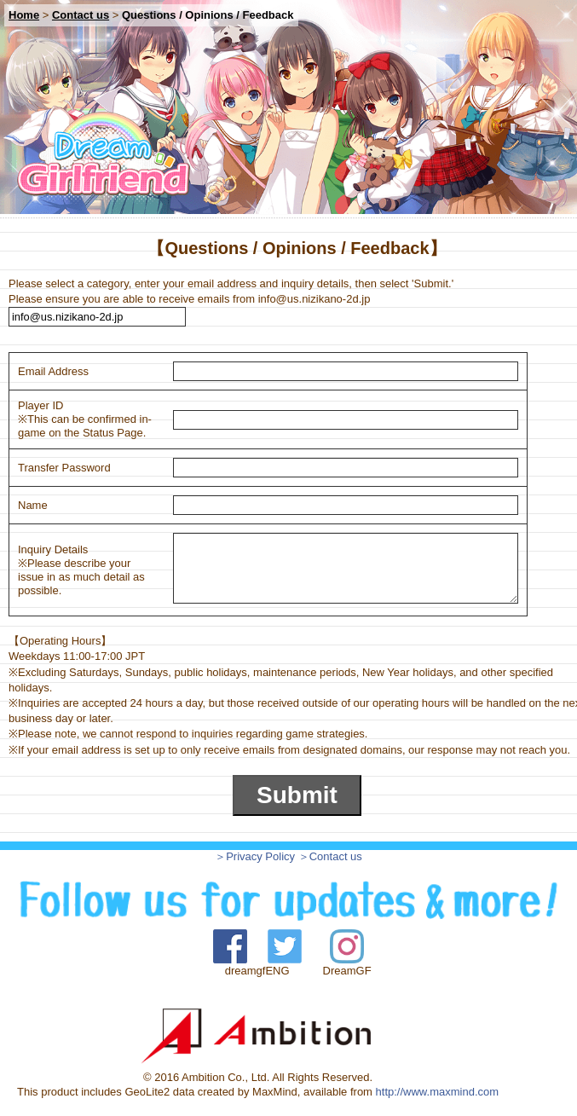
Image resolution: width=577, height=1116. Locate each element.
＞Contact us (330, 856)
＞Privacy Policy (255, 856)
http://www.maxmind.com (437, 1091)
